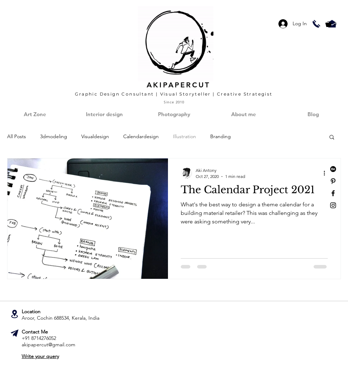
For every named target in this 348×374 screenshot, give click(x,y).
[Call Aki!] (316, 23)
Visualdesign (95, 136)
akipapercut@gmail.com (48, 344)
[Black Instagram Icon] (333, 205)
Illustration (184, 136)
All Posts (16, 136)
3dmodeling (53, 136)
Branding (220, 136)
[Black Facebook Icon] (333, 193)
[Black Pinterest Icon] (333, 181)
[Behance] (333, 169)
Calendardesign (141, 136)
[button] (334, 24)
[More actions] (326, 173)
